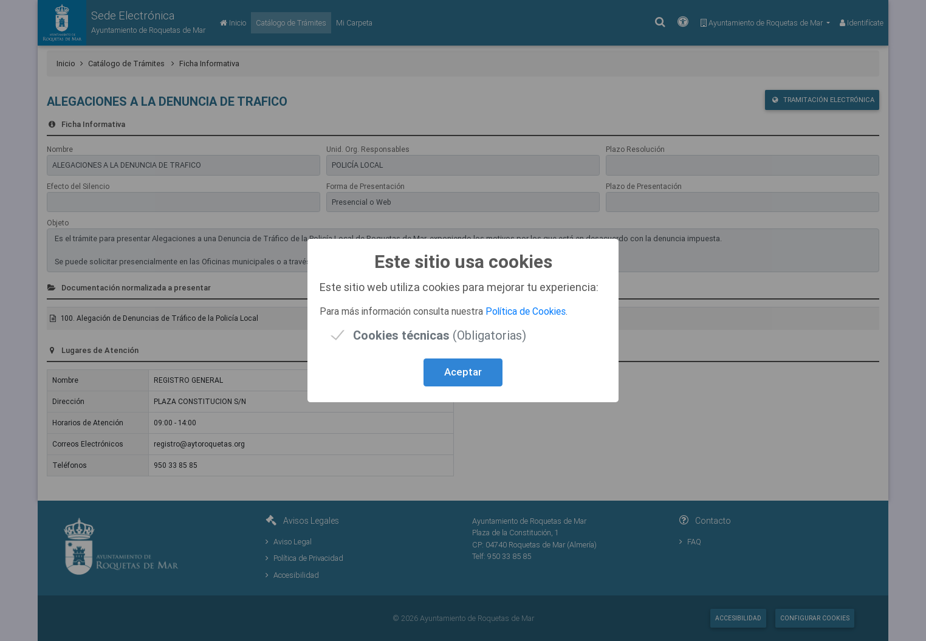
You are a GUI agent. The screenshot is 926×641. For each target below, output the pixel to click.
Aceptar (463, 372)
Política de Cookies (525, 311)
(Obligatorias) (439, 335)
